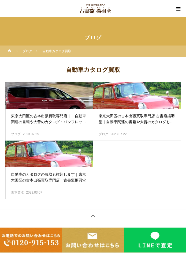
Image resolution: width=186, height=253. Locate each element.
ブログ (16, 134)
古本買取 (17, 192)
